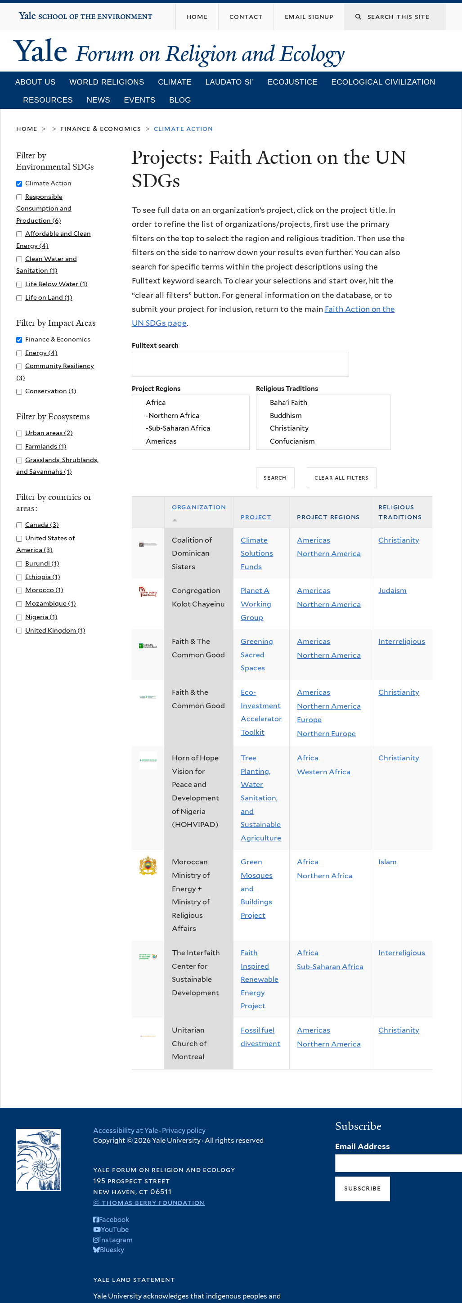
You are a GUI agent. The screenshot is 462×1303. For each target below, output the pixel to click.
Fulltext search (155, 345)
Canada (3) (42, 524)
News (98, 100)
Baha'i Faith (323, 403)
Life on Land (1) (48, 297)
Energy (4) (41, 352)
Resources (48, 100)
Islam (387, 862)
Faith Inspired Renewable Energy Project (259, 979)
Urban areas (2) (49, 432)
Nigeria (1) (41, 616)
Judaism (392, 590)
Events (140, 100)
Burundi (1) (42, 563)
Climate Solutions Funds (257, 553)
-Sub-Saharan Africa (190, 428)
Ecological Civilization (383, 82)
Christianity (323, 428)
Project (256, 516)
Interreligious (401, 641)
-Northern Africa (190, 415)
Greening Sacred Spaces (257, 654)
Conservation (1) (50, 391)
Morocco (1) (44, 589)
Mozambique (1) (50, 603)
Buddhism (323, 415)
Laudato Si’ (230, 82)
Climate (175, 82)
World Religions (106, 82)
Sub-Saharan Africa (330, 966)
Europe (309, 719)
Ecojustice (293, 82)
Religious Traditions (287, 388)
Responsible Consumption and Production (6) (44, 208)
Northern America (329, 553)
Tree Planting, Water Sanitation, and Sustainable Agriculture (261, 798)
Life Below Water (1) (56, 284)
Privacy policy (184, 1131)
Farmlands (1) (46, 446)
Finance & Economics (100, 128)
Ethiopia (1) (42, 576)
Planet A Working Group (256, 603)
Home (26, 128)
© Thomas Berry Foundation (149, 1202)
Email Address (362, 1146)
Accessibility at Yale (125, 1131)
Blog (180, 100)
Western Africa (323, 772)
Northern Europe (326, 733)
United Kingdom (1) (55, 630)
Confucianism (323, 441)
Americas (190, 441)
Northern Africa (325, 876)
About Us (35, 82)
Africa (190, 403)
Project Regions (156, 388)
